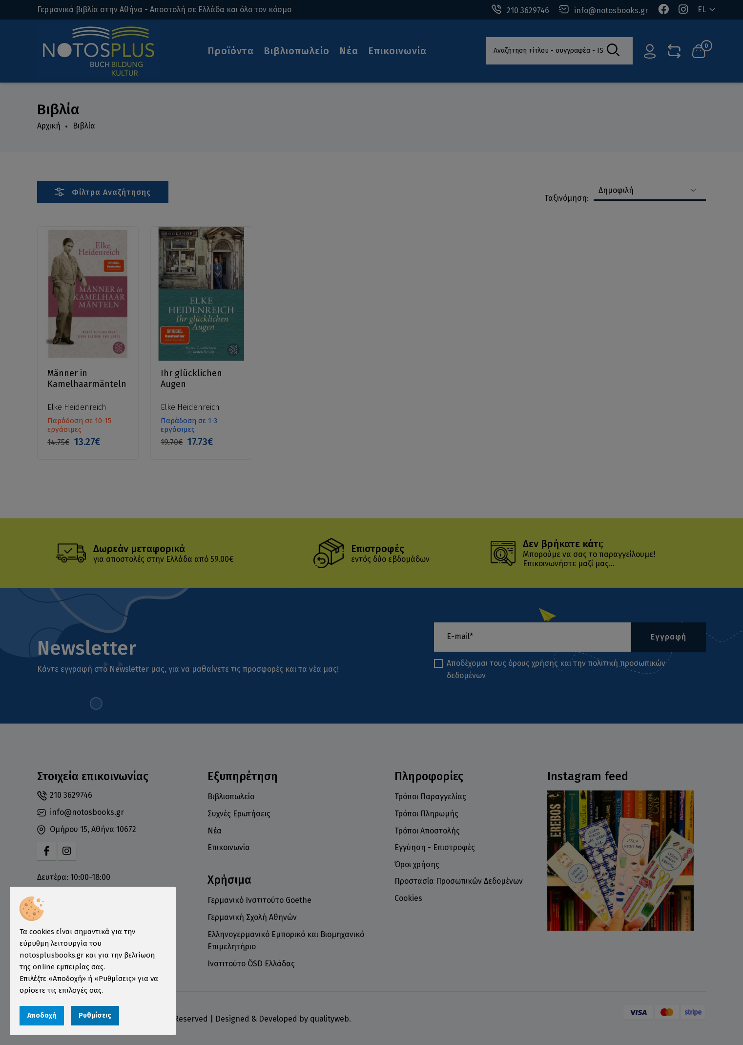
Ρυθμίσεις (95, 1015)
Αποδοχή (41, 1015)
